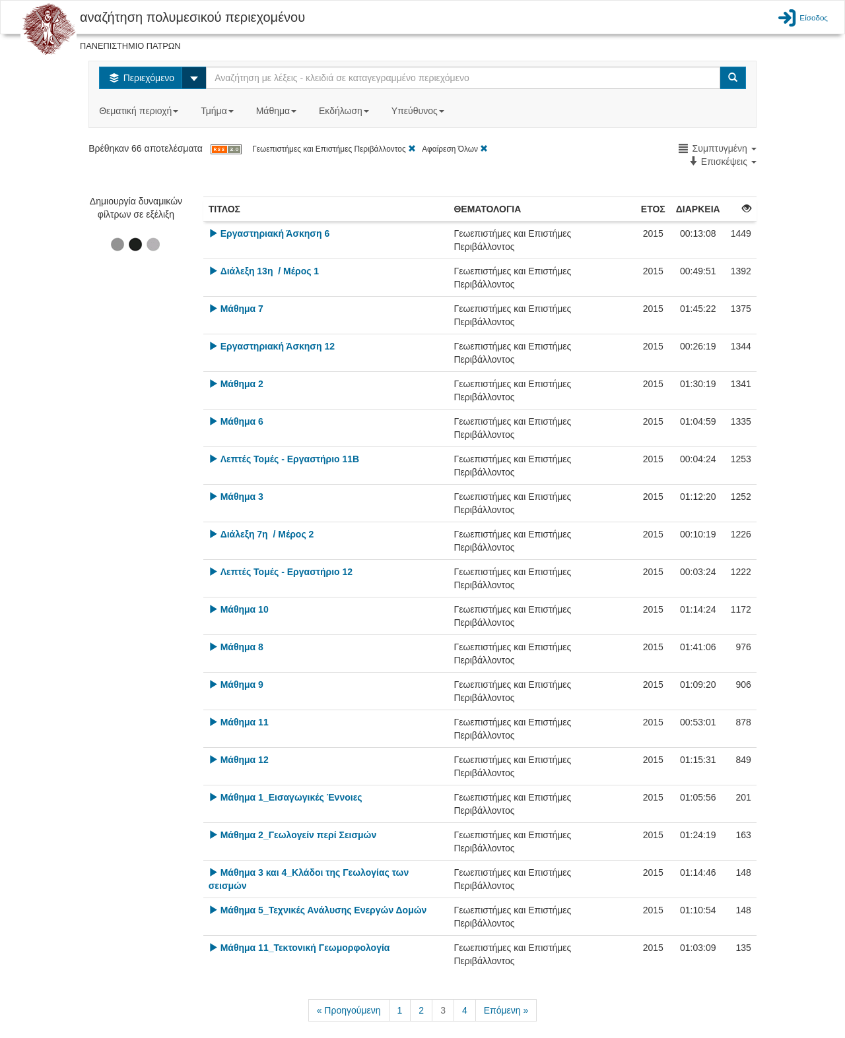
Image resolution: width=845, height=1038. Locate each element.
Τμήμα (218, 111)
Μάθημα (277, 111)
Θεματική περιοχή (140, 111)
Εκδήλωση (345, 111)
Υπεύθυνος (419, 111)
